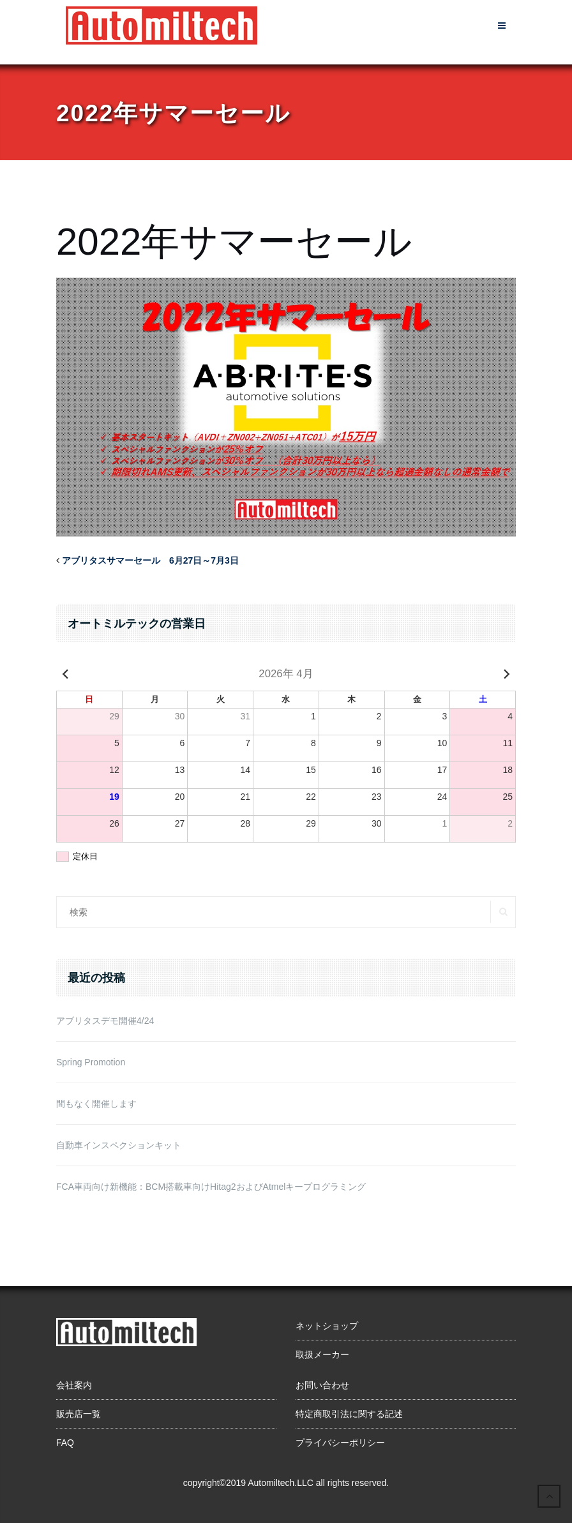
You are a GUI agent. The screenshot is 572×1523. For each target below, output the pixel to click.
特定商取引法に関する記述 (349, 1414)
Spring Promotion (90, 1062)
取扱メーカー (322, 1354)
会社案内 (74, 1385)
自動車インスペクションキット (118, 1145)
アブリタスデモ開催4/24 (105, 1021)
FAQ (65, 1442)
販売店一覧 (78, 1414)
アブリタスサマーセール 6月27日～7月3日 (150, 560)
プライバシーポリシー (340, 1442)
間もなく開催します (96, 1104)
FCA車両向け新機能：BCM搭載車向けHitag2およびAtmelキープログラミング (211, 1187)
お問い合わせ (322, 1385)
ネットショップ (327, 1326)
